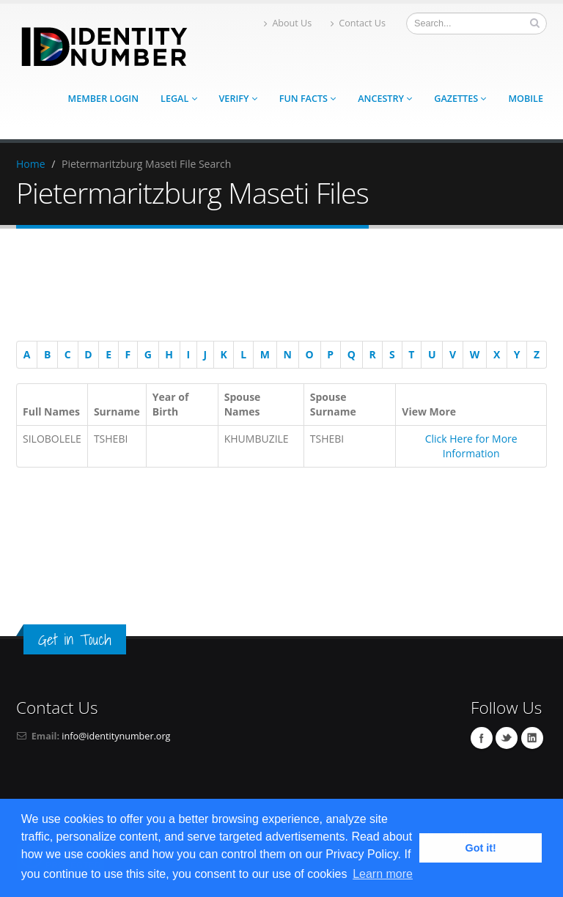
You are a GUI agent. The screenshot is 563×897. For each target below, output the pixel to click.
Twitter (507, 738)
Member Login (103, 98)
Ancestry (385, 98)
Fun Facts (307, 98)
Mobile (525, 98)
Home (30, 164)
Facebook (482, 738)
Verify (238, 98)
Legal (178, 98)
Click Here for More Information (471, 446)
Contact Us (358, 23)
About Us (288, 23)
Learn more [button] (383, 874)
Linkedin (532, 738)
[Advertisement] (274, 287)
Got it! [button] (481, 848)
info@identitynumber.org (116, 736)
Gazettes (460, 98)
